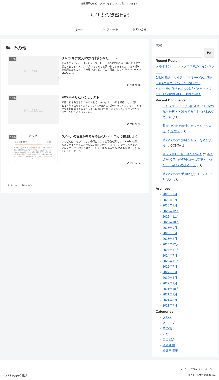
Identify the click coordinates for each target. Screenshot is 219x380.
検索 (159, 45)
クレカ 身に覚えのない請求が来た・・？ (184, 88)
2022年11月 (171, 261)
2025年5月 (170, 233)
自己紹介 (169, 339)
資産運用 (169, 345)
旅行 (166, 334)
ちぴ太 (175, 131)
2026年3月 (170, 194)
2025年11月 (171, 216)
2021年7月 (170, 305)
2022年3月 (170, 283)
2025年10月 (171, 222)
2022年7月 (170, 266)
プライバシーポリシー (202, 369)
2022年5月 (170, 272)
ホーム (183, 369)
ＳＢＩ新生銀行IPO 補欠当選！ (178, 94)
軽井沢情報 (170, 350)
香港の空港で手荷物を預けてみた (186, 174)
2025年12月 (171, 211)
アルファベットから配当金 (181, 106)
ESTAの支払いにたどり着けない (178, 83)
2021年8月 (170, 300)
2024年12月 (171, 244)
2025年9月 (170, 227)
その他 (167, 328)
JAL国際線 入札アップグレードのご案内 (184, 77)
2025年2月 (170, 238)
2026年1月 (170, 205)
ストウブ (169, 323)
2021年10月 (171, 289)
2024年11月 (171, 250)
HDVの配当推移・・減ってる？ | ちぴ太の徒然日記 (188, 111)
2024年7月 (170, 255)
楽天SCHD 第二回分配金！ (182, 154)
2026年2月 (170, 200)
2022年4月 (170, 277)
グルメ (167, 317)
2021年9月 (170, 294)
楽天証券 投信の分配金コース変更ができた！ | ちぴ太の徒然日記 (188, 159)
